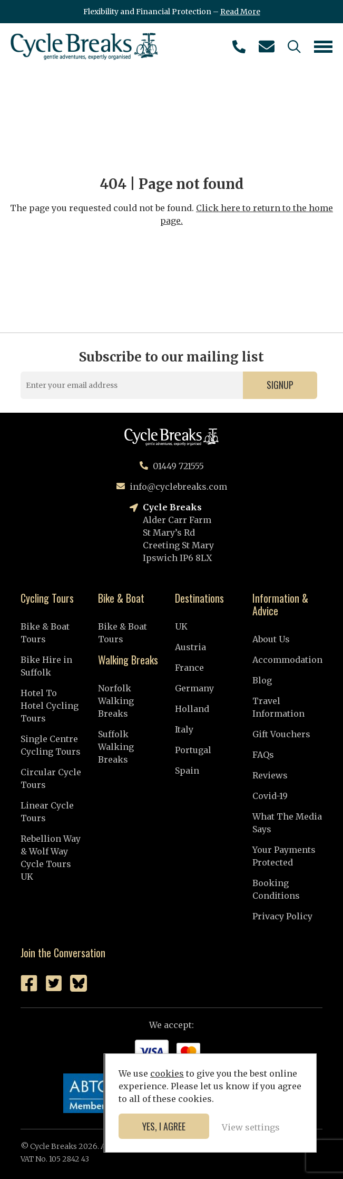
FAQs (263, 754)
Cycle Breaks (84, 46)
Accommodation (287, 659)
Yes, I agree (163, 1126)
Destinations (199, 598)
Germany (194, 688)
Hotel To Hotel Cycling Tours (50, 706)
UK (181, 626)
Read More (240, 11)
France (189, 667)
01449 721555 (239, 46)
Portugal (193, 750)
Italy (184, 729)
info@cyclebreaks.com (267, 46)
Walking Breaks (128, 659)
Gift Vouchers (281, 734)
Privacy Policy (282, 916)
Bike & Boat (121, 598)
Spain (187, 770)
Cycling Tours (47, 598)
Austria (190, 647)
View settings (251, 1127)
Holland (192, 708)
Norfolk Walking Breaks (116, 701)
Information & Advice (280, 604)
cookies (167, 1073)
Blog (262, 680)
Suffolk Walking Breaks (116, 747)
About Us (271, 639)
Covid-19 (270, 796)
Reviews (270, 775)
